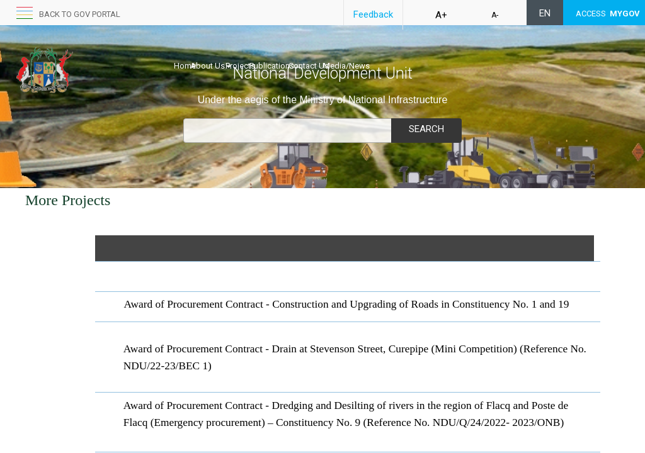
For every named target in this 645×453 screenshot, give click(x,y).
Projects (267, 50)
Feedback (373, 14)
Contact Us (361, 50)
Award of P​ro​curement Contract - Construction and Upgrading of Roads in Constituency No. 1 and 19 (346, 304)
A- (494, 15)
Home (185, 50)
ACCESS (608, 13)
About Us (223, 50)
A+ (441, 15)
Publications (311, 50)
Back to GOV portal (79, 14)
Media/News (412, 50)
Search (426, 129)
